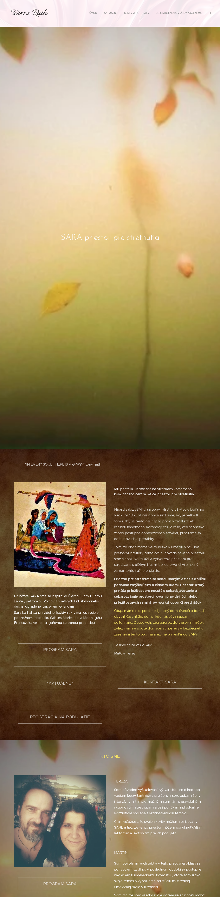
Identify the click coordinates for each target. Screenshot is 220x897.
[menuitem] (141, 13)
